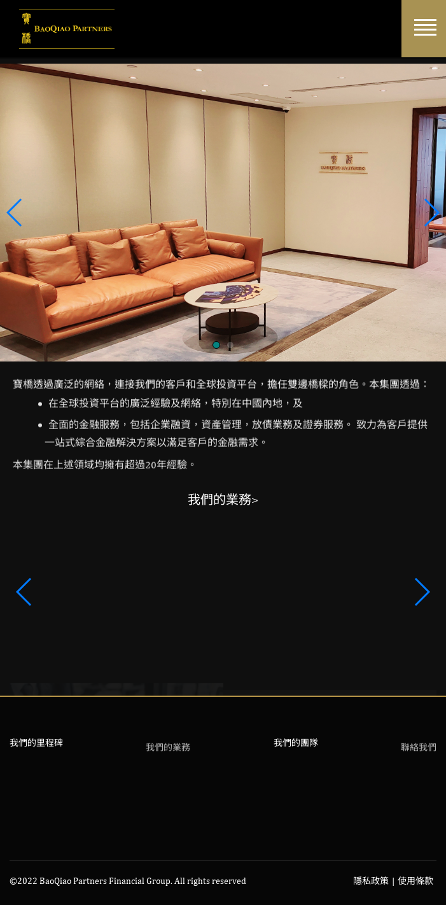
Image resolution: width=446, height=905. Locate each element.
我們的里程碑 (36, 743)
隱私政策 (371, 881)
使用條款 (415, 881)
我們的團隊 (296, 743)
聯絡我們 (418, 750)
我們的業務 (168, 750)
